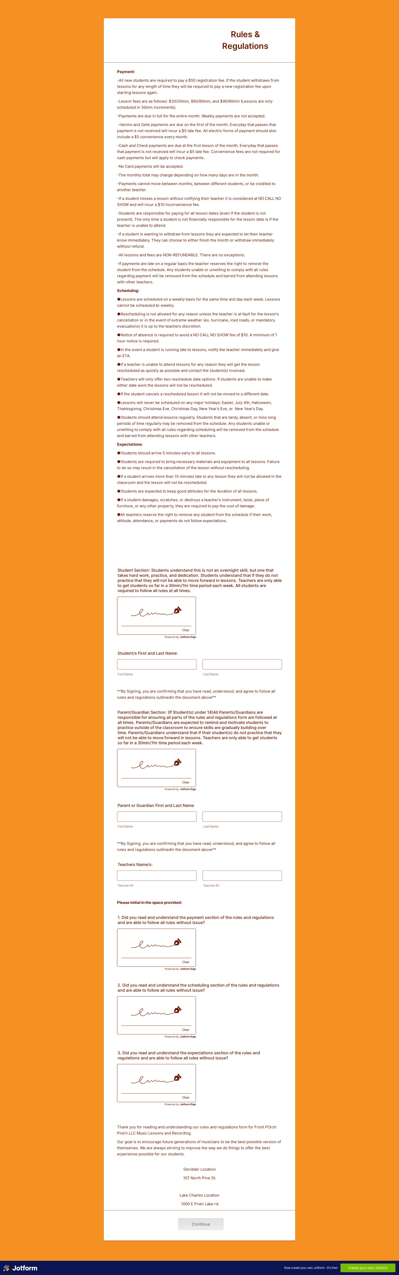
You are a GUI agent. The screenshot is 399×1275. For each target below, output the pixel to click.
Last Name (210, 674)
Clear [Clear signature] (185, 630)
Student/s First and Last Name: (148, 653)
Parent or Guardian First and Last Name (156, 805)
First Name (125, 674)
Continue (201, 1224)
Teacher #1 (126, 885)
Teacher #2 (211, 885)
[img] (156, 611)
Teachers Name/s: (135, 864)
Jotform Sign (188, 636)
